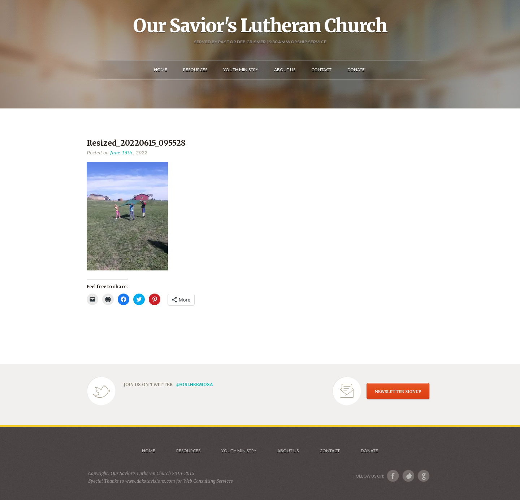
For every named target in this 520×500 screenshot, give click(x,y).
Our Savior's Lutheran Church (260, 25)
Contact (330, 450)
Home (148, 450)
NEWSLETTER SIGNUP (398, 391)
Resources (188, 450)
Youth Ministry (238, 450)
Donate (369, 450)
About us (288, 450)
